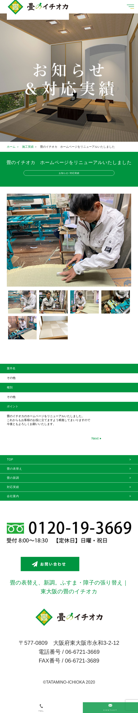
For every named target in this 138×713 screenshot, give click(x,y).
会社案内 (13, 496)
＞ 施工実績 (25, 146)
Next (95, 438)
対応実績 (13, 486)
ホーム (11, 146)
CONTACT (110, 707)
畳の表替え (14, 468)
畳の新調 (13, 477)
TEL (41, 708)
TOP (10, 459)
